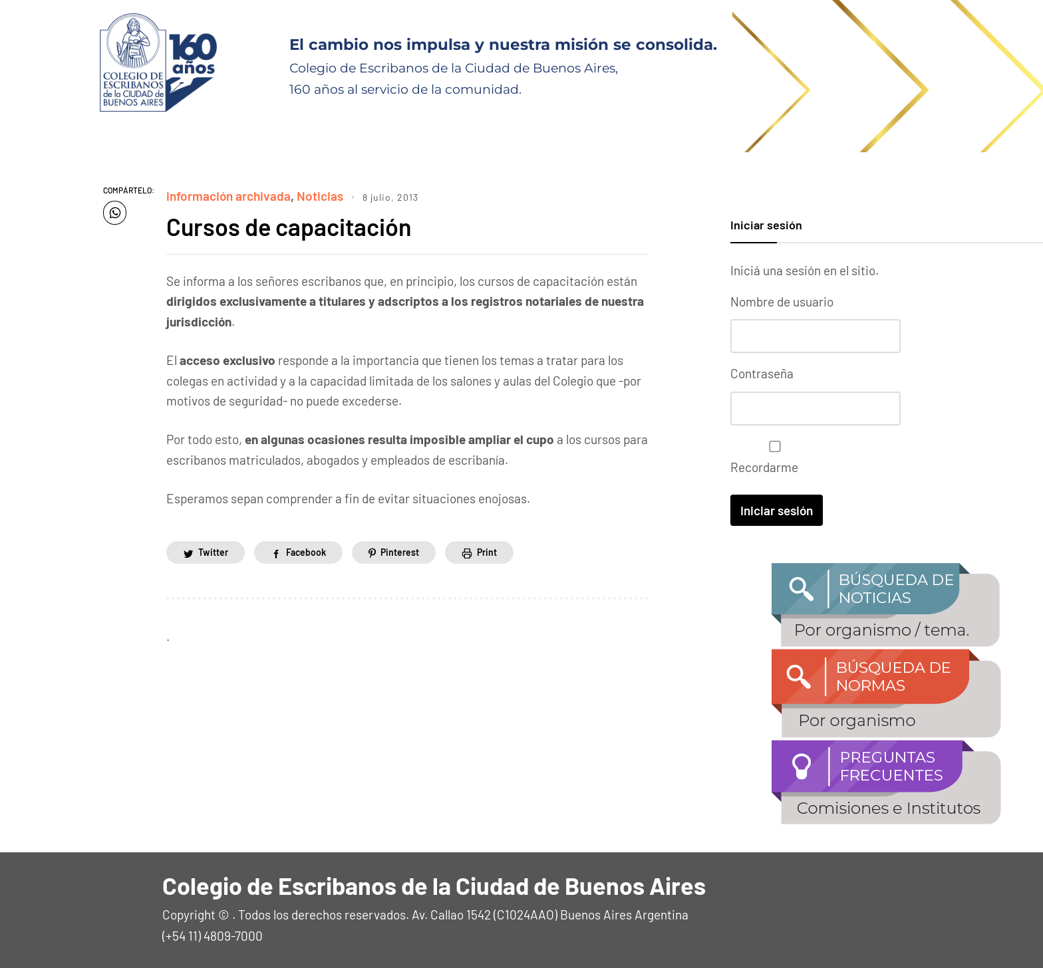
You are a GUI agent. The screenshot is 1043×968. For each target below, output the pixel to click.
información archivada (228, 195)
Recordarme (771, 458)
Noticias (320, 195)
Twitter (213, 552)
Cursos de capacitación (289, 226)
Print (487, 552)
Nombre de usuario (781, 301)
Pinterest (399, 552)
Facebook (306, 552)
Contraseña (762, 373)
